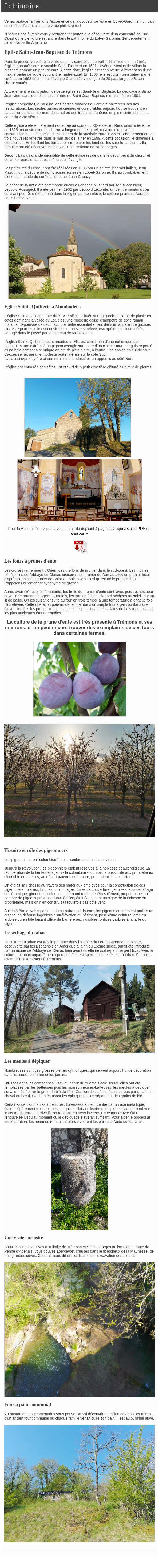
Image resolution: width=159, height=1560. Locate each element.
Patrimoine (22, 6)
